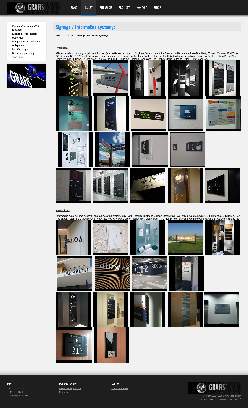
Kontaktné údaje (119, 388)
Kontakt (142, 7)
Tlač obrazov (19, 57)
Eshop (157, 7)
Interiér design (20, 49)
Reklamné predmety (23, 53)
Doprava (63, 392)
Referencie (106, 7)
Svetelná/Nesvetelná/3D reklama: (25, 28)
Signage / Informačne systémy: (24, 35)
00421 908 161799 (15, 392)
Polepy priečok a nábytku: (26, 41)
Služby (88, 7)
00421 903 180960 (15, 388)
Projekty (124, 7)
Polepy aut (18, 45)
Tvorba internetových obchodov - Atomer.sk (221, 399)
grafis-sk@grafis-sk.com (17, 396)
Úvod (74, 7)
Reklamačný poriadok (70, 388)
